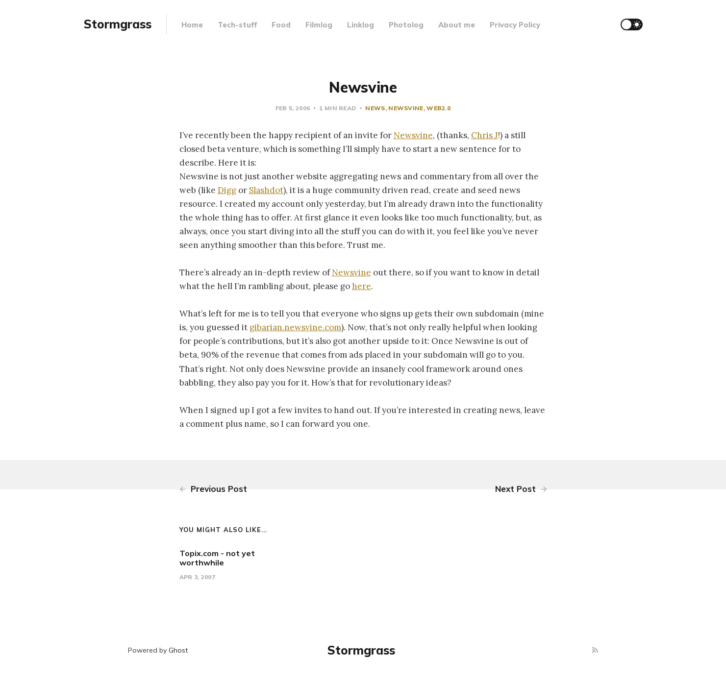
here (361, 286)
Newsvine (413, 135)
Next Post (521, 489)
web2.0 (438, 108)
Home (192, 24)
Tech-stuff (237, 24)
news (375, 108)
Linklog (360, 24)
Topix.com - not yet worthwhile (217, 557)
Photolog (406, 24)
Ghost (178, 650)
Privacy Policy (515, 24)
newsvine (405, 108)
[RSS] (595, 650)
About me (456, 24)
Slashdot (266, 190)
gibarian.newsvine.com (295, 327)
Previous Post (213, 489)
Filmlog (318, 24)
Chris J (484, 135)
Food (281, 24)
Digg (227, 190)
